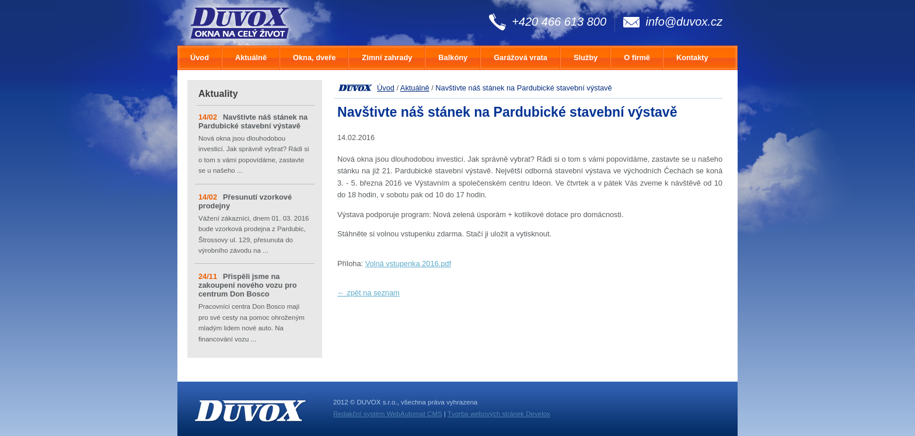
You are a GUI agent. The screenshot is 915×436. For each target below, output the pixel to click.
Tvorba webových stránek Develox (499, 413)
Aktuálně (414, 87)
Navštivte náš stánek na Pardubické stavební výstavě (253, 121)
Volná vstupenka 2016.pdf (408, 263)
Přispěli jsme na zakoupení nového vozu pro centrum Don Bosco (247, 285)
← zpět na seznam (368, 292)
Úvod (385, 87)
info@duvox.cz (684, 21)
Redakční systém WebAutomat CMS (387, 413)
